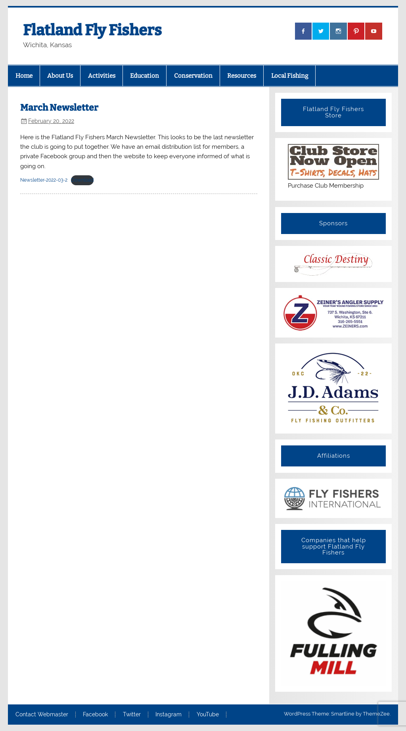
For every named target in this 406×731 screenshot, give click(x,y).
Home (24, 75)
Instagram (168, 715)
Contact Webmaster (41, 715)
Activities (101, 75)
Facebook (95, 715)
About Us (60, 75)
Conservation (193, 75)
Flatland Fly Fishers (92, 30)
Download (82, 180)
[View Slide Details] (333, 498)
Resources (241, 75)
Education (144, 75)
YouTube (208, 715)
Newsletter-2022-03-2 (43, 180)
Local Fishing (289, 75)
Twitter (132, 715)
